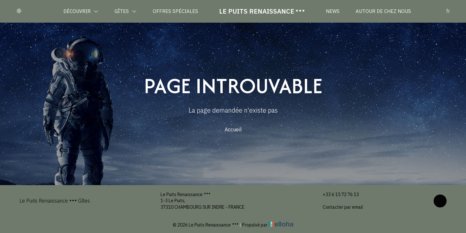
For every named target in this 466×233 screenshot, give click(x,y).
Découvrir (80, 11)
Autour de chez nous (383, 11)
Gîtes (126, 11)
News (332, 11)
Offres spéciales (175, 11)
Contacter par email (339, 207)
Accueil (233, 129)
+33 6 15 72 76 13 (337, 195)
